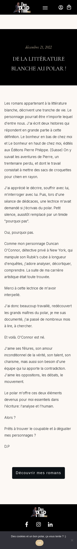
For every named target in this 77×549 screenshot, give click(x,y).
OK (39, 542)
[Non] (72, 540)
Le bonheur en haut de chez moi (34, 129)
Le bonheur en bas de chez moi (46, 122)
